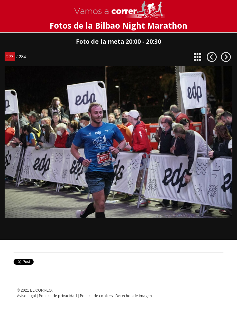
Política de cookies (96, 295)
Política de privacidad (58, 295)
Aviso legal (26, 295)
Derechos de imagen (133, 295)
